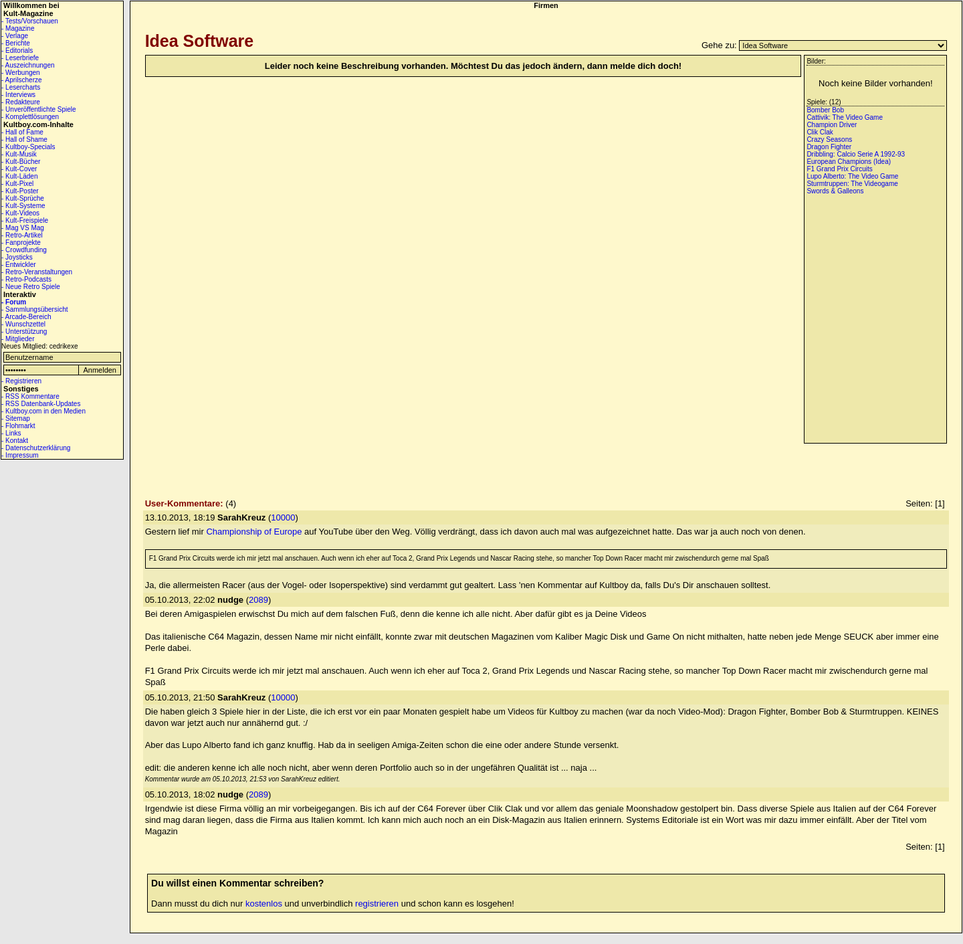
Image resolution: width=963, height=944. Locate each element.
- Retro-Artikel (22, 235)
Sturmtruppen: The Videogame (852, 183)
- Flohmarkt (18, 426)
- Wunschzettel (23, 324)
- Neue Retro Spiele (30, 286)
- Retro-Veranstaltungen (36, 272)
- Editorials (17, 50)
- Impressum (20, 455)
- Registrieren (21, 381)
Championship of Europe (254, 532)
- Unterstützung (24, 331)
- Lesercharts (20, 87)
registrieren (377, 904)
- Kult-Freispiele (24, 220)
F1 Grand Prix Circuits (839, 169)
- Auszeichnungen (28, 65)
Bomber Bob (825, 110)
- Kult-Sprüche (22, 198)
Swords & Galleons (835, 191)
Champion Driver (832, 124)
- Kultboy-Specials (28, 147)
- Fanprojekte (21, 242)
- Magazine (17, 28)
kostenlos (263, 904)
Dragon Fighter (829, 147)
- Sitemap (15, 418)
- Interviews (18, 94)
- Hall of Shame (24, 139)
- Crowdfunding (24, 250)
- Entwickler (18, 264)
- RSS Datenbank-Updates (40, 403)
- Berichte (15, 43)
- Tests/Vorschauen (29, 21)
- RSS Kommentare (30, 396)
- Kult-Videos (20, 213)
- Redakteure (20, 102)
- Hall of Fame (22, 132)
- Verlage (14, 35)
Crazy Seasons (829, 139)
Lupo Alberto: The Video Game (852, 176)
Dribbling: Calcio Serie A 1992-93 (856, 154)
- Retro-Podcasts (26, 279)
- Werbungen (20, 72)
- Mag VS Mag (22, 227)
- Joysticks (17, 257)
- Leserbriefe (20, 58)
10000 (283, 517)
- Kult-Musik (19, 154)
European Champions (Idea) (849, 161)
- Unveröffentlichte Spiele (38, 109)
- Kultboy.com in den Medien (43, 411)
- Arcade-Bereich (26, 316)
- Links (11, 433)
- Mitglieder (17, 339)
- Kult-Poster (20, 191)
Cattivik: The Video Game (845, 117)
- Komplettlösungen (30, 116)
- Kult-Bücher (20, 161)
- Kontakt (14, 440)
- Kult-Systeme (23, 205)
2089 (258, 600)
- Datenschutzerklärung (35, 448)
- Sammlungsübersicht (34, 309)
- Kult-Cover (19, 169)
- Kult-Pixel (17, 183)
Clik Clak (820, 132)
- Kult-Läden (19, 176)
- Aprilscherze (21, 80)
